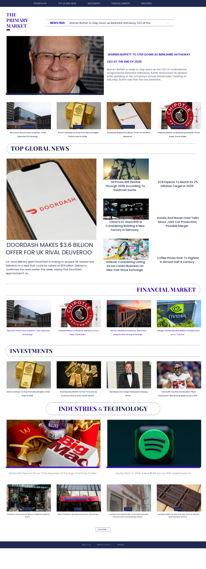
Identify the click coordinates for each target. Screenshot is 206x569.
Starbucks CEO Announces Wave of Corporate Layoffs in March (28, 533)
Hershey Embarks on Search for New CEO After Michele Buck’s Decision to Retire (178, 535)
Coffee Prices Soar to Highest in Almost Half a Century (178, 263)
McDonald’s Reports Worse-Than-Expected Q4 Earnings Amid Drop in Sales (52, 488)
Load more (103, 550)
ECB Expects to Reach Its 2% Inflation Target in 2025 (178, 187)
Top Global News (128, 126)
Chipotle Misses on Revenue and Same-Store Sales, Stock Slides (178, 135)
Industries (28, 527)
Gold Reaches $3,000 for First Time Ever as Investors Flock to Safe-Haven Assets (78, 401)
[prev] (168, 23)
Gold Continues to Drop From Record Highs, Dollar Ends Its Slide (78, 135)
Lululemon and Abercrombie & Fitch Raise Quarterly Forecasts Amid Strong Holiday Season (128, 535)
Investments (78, 126)
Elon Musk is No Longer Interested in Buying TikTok (128, 399)
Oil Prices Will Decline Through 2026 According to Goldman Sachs (125, 189)
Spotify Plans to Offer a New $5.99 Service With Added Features (153, 488)
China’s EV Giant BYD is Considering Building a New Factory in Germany (125, 229)
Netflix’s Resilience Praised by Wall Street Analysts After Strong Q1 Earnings (128, 336)
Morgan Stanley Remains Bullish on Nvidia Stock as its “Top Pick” (178, 336)
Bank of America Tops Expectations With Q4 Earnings (78, 533)
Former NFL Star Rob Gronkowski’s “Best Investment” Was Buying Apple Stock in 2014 (178, 402)
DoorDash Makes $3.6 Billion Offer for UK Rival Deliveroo (128, 134)
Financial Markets (28, 126)
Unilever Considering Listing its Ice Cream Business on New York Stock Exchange (125, 269)
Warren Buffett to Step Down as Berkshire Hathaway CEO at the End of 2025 (145, 57)
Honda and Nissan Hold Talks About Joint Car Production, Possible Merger (178, 225)
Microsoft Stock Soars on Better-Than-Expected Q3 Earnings (28, 135)
